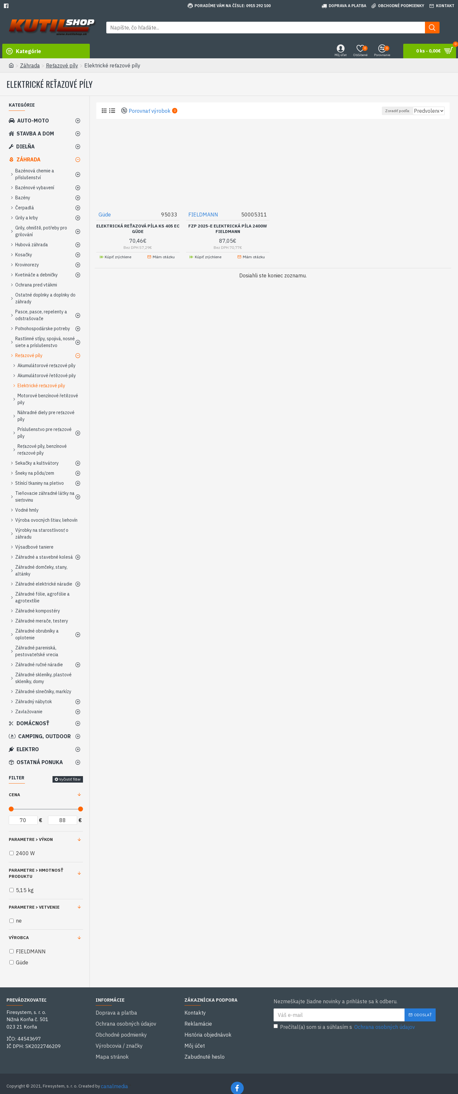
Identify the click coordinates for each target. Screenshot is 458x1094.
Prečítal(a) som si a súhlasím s (345, 1027)
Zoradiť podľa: (383, 110)
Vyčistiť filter (70, 779)
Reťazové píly (62, 65)
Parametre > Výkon (31, 839)
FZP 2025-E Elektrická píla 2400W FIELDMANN (227, 228)
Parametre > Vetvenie (34, 907)
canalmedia (114, 1077)
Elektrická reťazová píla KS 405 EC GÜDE (138, 228)
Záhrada (30, 65)
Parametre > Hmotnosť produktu (36, 873)
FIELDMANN (203, 214)
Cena (14, 794)
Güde (105, 214)
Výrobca (19, 937)
